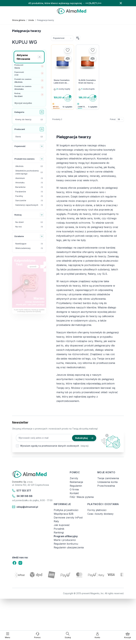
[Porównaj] (67, 59)
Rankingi (59, 532)
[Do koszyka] (67, 98)
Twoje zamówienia (108, 478)
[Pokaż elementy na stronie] (120, 119)
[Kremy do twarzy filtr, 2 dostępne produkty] (29, 119)
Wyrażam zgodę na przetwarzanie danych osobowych (49, 445)
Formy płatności (96, 510)
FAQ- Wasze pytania (82, 497)
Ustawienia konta (107, 482)
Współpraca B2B (63, 513)
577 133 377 (21, 490)
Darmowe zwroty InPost (68, 517)
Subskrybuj (84, 438)
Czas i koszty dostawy (100, 513)
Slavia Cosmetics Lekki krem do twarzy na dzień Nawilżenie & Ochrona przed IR (62, 81)
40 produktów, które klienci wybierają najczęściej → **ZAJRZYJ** (65, 3)
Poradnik (59, 528)
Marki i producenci (65, 540)
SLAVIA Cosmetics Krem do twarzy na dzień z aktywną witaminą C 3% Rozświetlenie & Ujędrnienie (87, 81)
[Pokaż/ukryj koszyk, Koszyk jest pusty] (127, 635)
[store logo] (71, 11)
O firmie (74, 489)
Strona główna (18, 20)
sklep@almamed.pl (25, 507)
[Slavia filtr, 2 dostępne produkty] (29, 136)
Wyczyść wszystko (23, 103)
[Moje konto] (97, 635)
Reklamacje (76, 482)
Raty (56, 521)
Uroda (31, 20)
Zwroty (74, 478)
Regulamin (76, 485)
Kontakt (74, 493)
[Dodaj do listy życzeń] (67, 50)
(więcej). (84, 445)
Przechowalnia (106, 485)
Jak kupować (62, 525)
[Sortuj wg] (62, 38)
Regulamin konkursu (66, 543)
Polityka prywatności (66, 510)
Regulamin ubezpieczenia (69, 547)
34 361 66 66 (22, 496)
